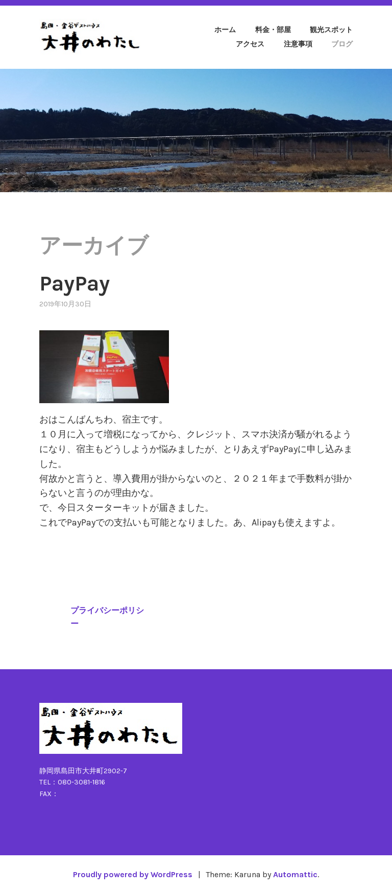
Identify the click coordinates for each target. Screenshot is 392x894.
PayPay (74, 283)
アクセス (250, 44)
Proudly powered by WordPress (132, 874)
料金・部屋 (273, 29)
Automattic (295, 874)
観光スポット (331, 29)
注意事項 (298, 44)
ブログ (342, 44)
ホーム (225, 29)
